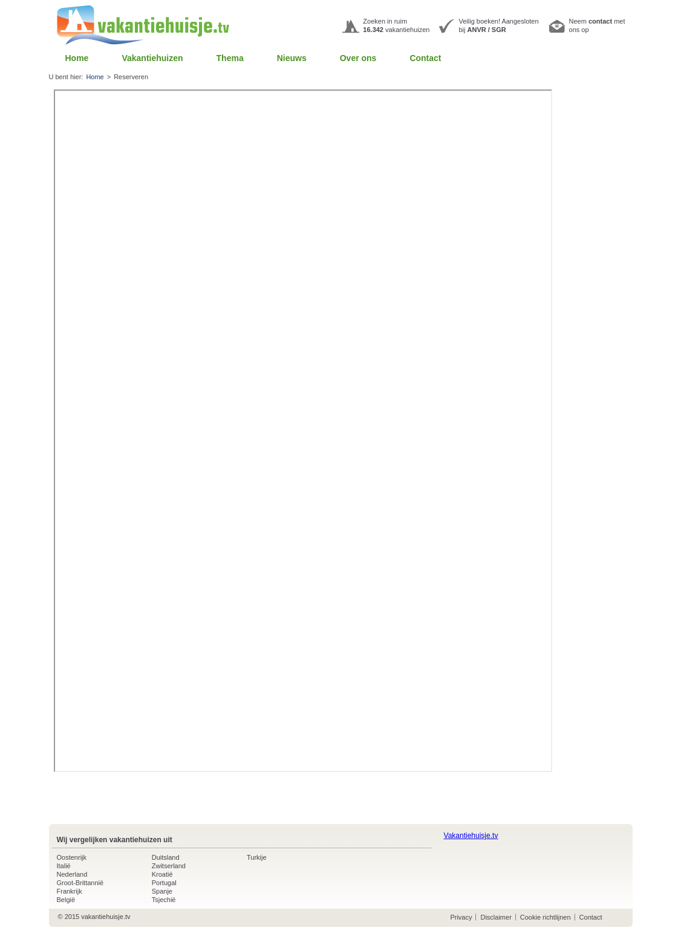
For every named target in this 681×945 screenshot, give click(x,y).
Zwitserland (169, 865)
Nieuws (292, 58)
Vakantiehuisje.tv (471, 835)
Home (77, 58)
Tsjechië (164, 899)
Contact (425, 58)
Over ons (358, 58)
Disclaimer (495, 917)
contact (600, 21)
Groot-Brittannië (80, 882)
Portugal (164, 882)
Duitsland (166, 857)
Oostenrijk (72, 857)
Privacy (461, 917)
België (66, 899)
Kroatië (162, 874)
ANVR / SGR (487, 29)
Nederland (72, 874)
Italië (64, 865)
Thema (230, 58)
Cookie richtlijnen (545, 917)
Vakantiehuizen (152, 58)
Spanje (162, 891)
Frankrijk (69, 891)
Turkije (257, 857)
